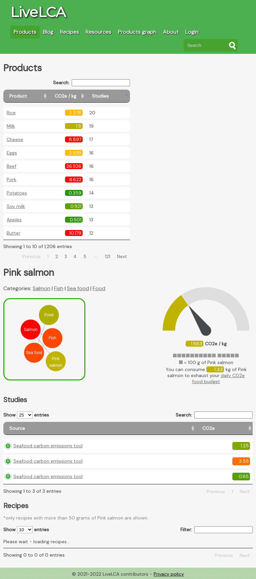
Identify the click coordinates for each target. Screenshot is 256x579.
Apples (14, 220)
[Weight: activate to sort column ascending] (239, 428)
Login (191, 31)
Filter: (216, 529)
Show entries (26, 415)
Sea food (78, 288)
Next (122, 256)
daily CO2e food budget (218, 378)
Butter (13, 233)
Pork (11, 180)
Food (99, 288)
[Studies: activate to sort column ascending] (115, 96)
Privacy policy (169, 574)
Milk (11, 126)
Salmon (41, 288)
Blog (48, 31)
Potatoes (17, 193)
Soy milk (16, 206)
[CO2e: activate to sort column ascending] (103, 428)
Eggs (12, 153)
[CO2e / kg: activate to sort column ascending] (82, 96)
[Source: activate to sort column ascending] (46, 428)
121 (107, 256)
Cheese (15, 139)
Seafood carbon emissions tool (48, 446)
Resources (98, 31)
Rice (11, 113)
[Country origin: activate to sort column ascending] (138, 428)
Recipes (69, 31)
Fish (58, 288)
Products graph (137, 31)
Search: (91, 82)
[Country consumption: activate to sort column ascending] (193, 428)
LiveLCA (38, 12)
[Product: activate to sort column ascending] (33, 96)
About (171, 31)
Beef (11, 166)
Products (25, 31)
